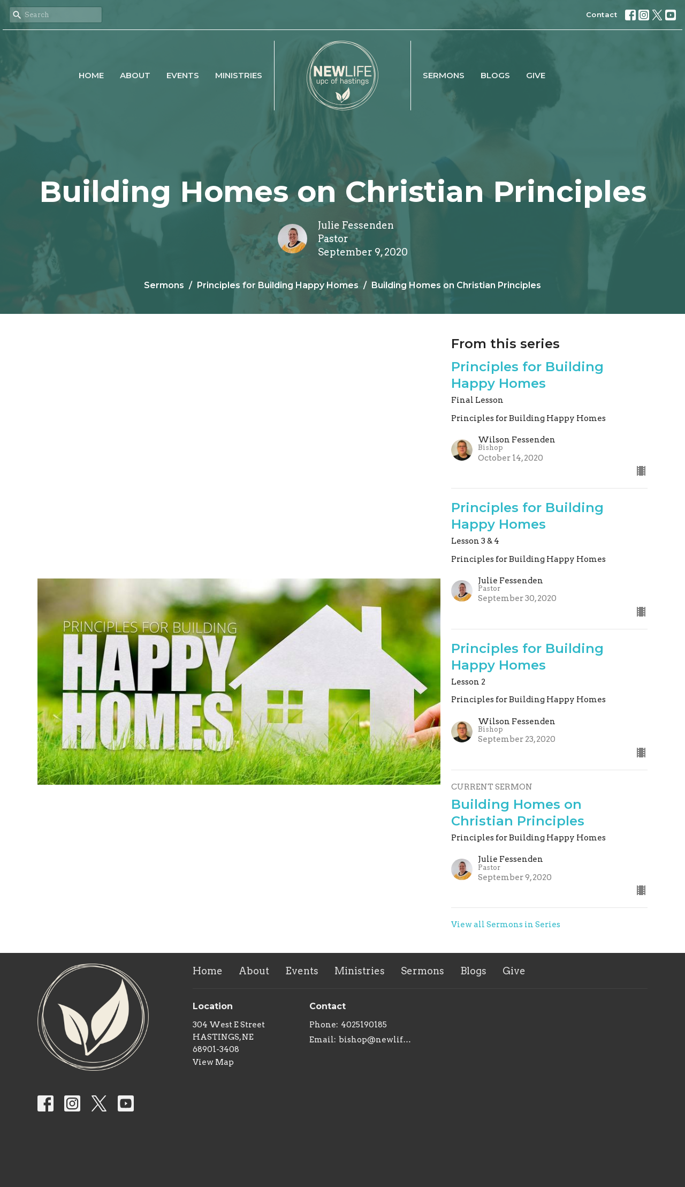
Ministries (238, 75)
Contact (602, 14)
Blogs (495, 75)
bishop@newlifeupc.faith (377, 1040)
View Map (213, 1062)
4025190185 (364, 1025)
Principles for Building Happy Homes (278, 285)
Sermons (444, 75)
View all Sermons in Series (505, 924)
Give (535, 75)
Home (91, 75)
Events (182, 75)
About (135, 75)
